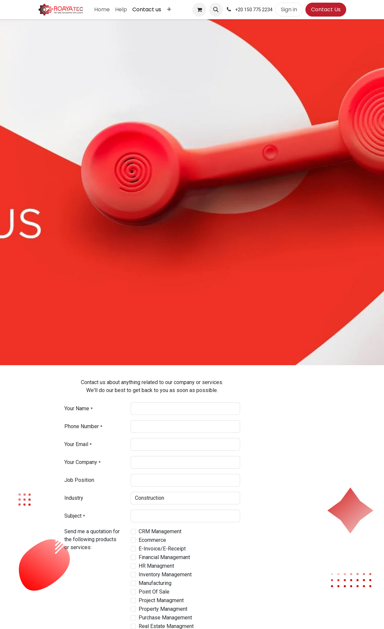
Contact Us (326, 9)
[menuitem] (102, 9)
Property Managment (163, 609)
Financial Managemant (164, 557)
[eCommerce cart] (199, 10)
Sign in (289, 9)
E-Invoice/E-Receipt (162, 548)
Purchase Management (165, 617)
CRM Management (160, 531)
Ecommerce (152, 540)
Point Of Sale (154, 592)
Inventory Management (165, 574)
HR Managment (156, 566)
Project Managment (161, 600)
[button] (216, 10)
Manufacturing (155, 583)
